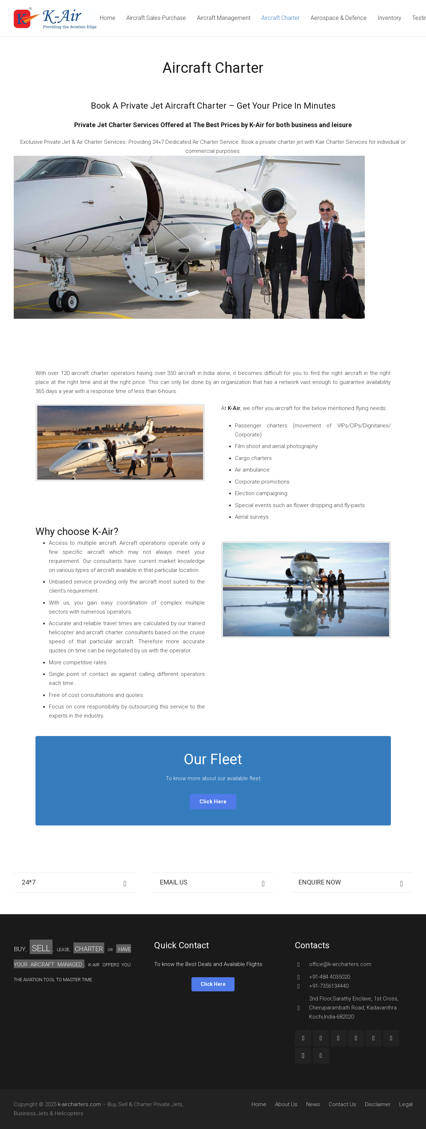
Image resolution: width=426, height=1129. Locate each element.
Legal (406, 1104)
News (313, 1104)
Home (259, 1104)
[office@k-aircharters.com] (302, 964)
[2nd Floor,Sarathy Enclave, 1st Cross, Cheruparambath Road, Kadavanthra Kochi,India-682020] (302, 1008)
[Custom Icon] (321, 1056)
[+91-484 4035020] (302, 977)
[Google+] (321, 1038)
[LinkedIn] (374, 1038)
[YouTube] (338, 1038)
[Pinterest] (391, 1038)
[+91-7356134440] (302, 986)
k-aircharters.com (79, 1104)
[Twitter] (356, 1038)
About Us (286, 1104)
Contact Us (342, 1104)
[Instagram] (303, 1056)
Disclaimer (378, 1104)
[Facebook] (303, 1038)
